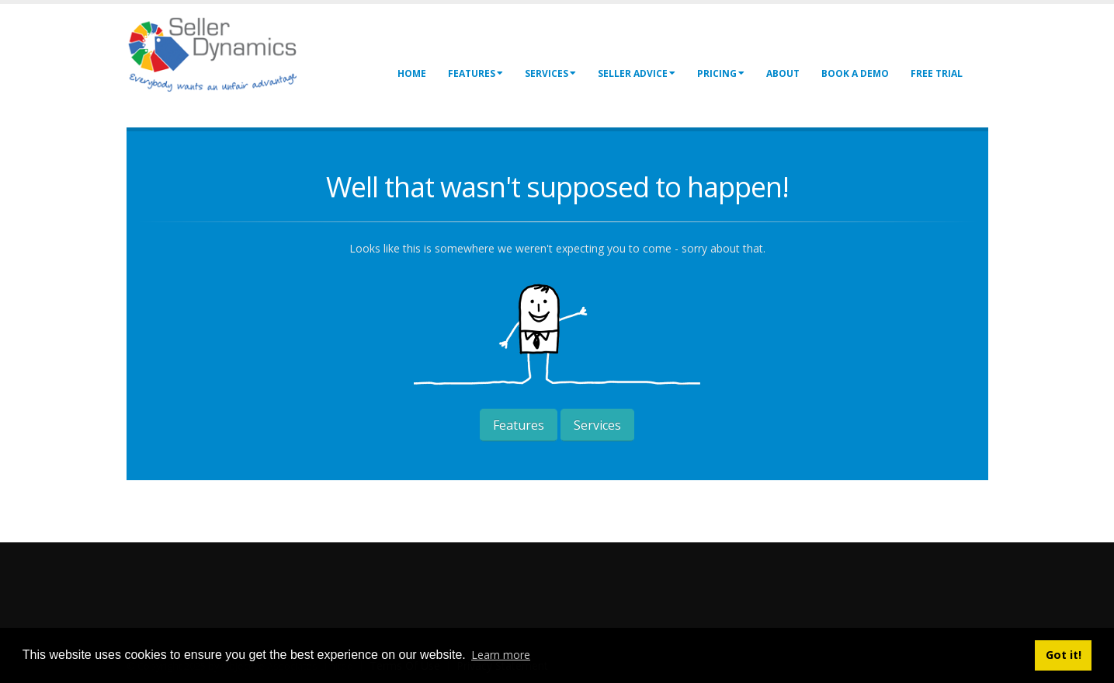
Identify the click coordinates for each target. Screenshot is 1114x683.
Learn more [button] (500, 654)
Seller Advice (636, 73)
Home (411, 73)
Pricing (720, 73)
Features (475, 73)
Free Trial (937, 73)
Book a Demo (855, 73)
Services (550, 73)
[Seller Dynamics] (235, 52)
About (783, 73)
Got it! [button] (1063, 654)
